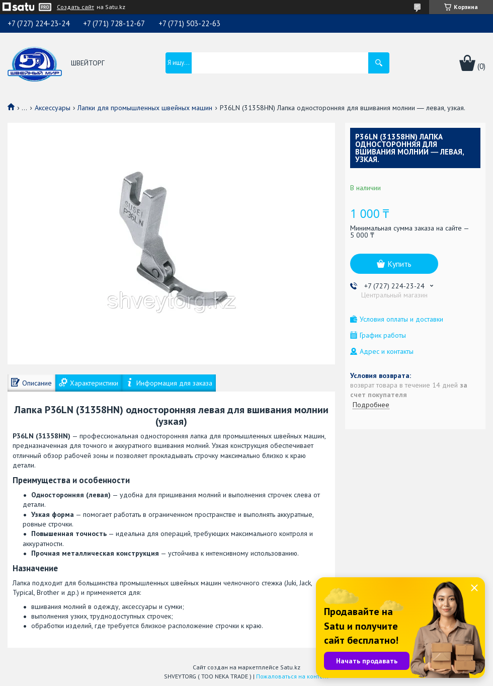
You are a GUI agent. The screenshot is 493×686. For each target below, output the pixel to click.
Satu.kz (290, 667)
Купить (399, 264)
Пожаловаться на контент (292, 676)
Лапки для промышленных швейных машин (144, 107)
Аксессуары (52, 107)
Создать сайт (75, 7)
